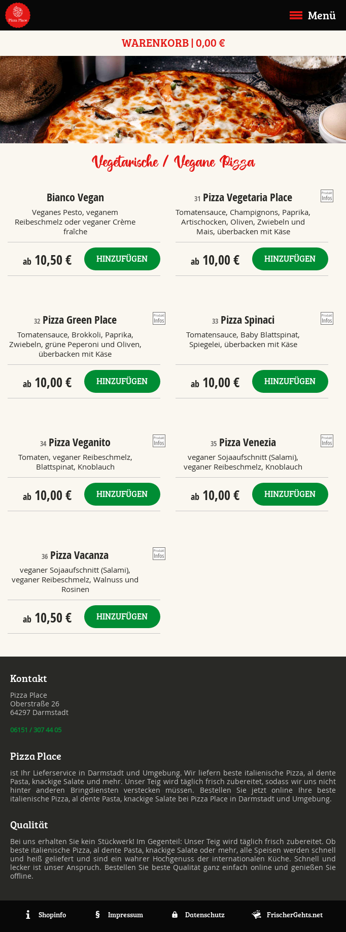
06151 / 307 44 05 (35, 729)
